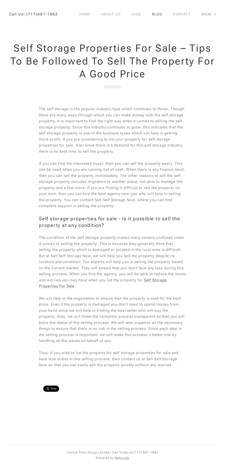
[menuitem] (88, 14)
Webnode (122, 458)
